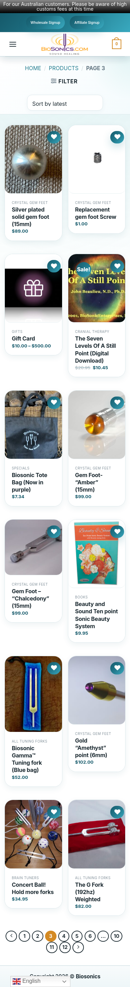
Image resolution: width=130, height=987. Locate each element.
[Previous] (11, 936)
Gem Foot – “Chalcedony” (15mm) (30, 598)
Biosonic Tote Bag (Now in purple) (29, 482)
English (26, 981)
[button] (12, 44)
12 (65, 947)
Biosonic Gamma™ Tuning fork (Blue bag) (27, 759)
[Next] (78, 947)
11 (52, 947)
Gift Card (23, 338)
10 (116, 936)
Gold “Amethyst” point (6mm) (91, 747)
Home (33, 68)
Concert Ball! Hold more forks (33, 888)
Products (64, 68)
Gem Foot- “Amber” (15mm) (89, 482)
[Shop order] (65, 103)
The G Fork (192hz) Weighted (89, 892)
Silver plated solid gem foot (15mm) (30, 216)
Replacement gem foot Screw (95, 213)
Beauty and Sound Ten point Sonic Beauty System (96, 614)
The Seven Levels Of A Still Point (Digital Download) (95, 349)
